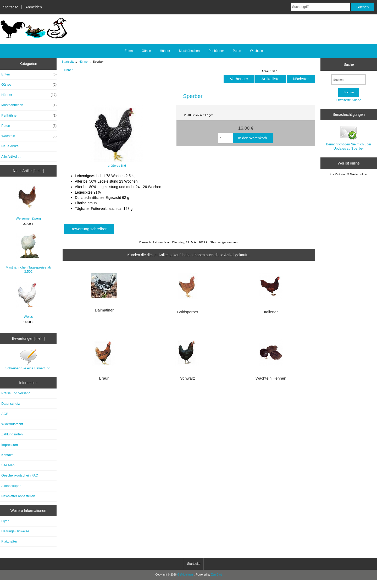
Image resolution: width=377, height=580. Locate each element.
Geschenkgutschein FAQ (19, 475)
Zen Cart (216, 574)
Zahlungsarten (12, 434)
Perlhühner (216, 51)
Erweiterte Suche (348, 100)
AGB (4, 414)
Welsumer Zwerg (28, 202)
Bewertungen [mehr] (28, 338)
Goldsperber (187, 312)
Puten (237, 51)
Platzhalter (9, 541)
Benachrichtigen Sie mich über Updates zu (348, 137)
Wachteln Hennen (271, 378)
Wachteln (256, 51)
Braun (104, 378)
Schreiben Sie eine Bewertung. (28, 359)
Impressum (9, 445)
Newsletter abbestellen (18, 496)
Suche (348, 64)
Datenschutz (10, 404)
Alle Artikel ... (11, 156)
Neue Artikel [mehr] (28, 171)
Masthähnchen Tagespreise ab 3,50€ (28, 253)
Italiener (271, 312)
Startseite (10, 7)
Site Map (7, 465)
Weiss (28, 300)
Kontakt (7, 455)
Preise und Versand (15, 393)
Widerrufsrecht (12, 424)
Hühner (84, 61)
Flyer (5, 521)
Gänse (146, 51)
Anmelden (33, 7)
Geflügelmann (185, 574)
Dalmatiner (104, 310)
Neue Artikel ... (12, 146)
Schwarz (187, 378)
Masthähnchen (189, 51)
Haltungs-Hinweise (15, 531)
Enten (129, 51)
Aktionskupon (11, 486)
